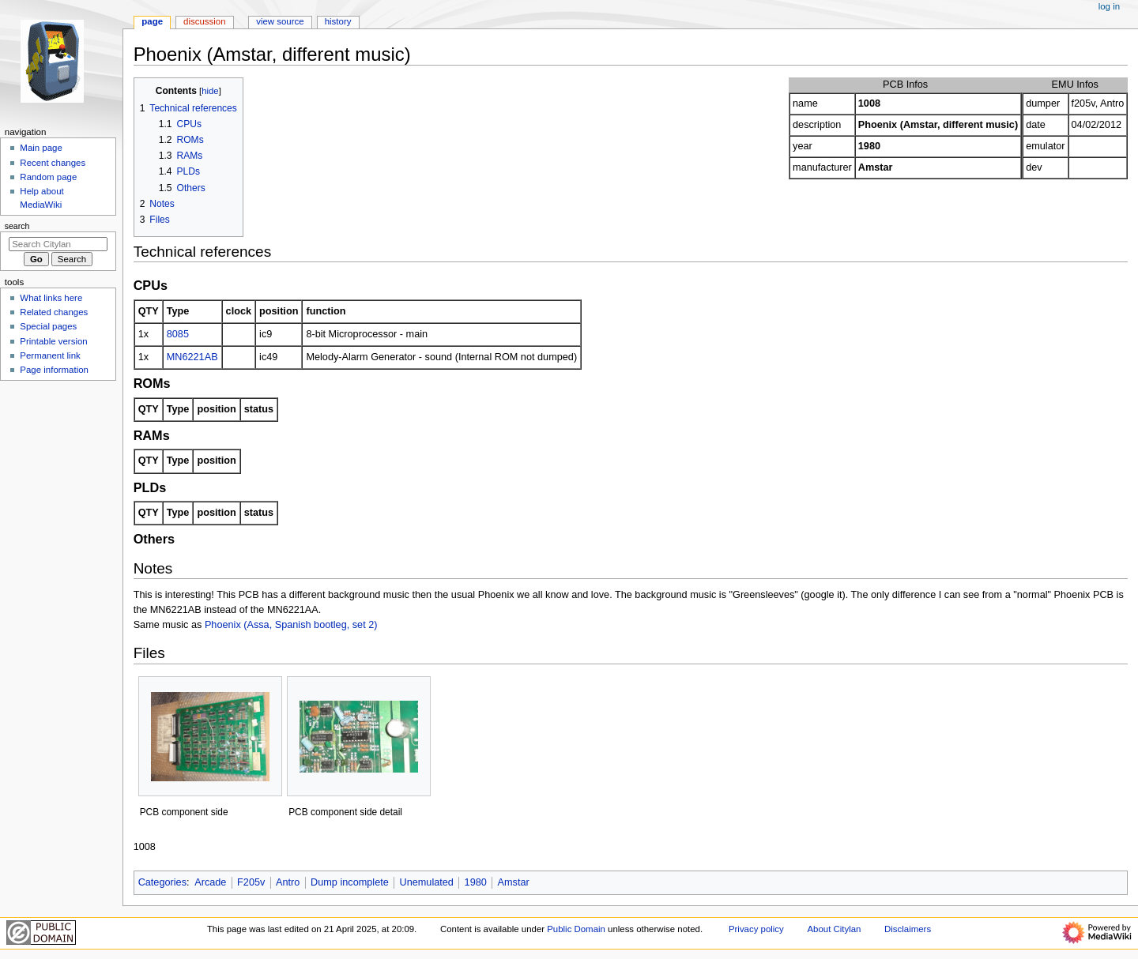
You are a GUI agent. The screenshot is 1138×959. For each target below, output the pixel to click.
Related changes (54, 312)
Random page (48, 177)
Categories (162, 882)
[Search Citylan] (58, 244)
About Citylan (834, 929)
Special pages (48, 326)
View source (279, 21)
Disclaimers (907, 929)
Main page (41, 147)
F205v (251, 882)
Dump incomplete (350, 882)
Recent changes (52, 162)
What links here (51, 298)
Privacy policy (756, 929)
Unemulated (427, 882)
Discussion (204, 21)
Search (17, 226)
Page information (54, 369)
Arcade (210, 882)
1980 (476, 882)
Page (152, 21)
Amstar (513, 882)
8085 (178, 334)
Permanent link (50, 355)
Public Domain (576, 929)
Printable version (53, 341)
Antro (288, 882)
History (338, 21)
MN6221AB (192, 357)
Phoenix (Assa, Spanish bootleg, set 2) (291, 624)
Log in (1109, 6)
